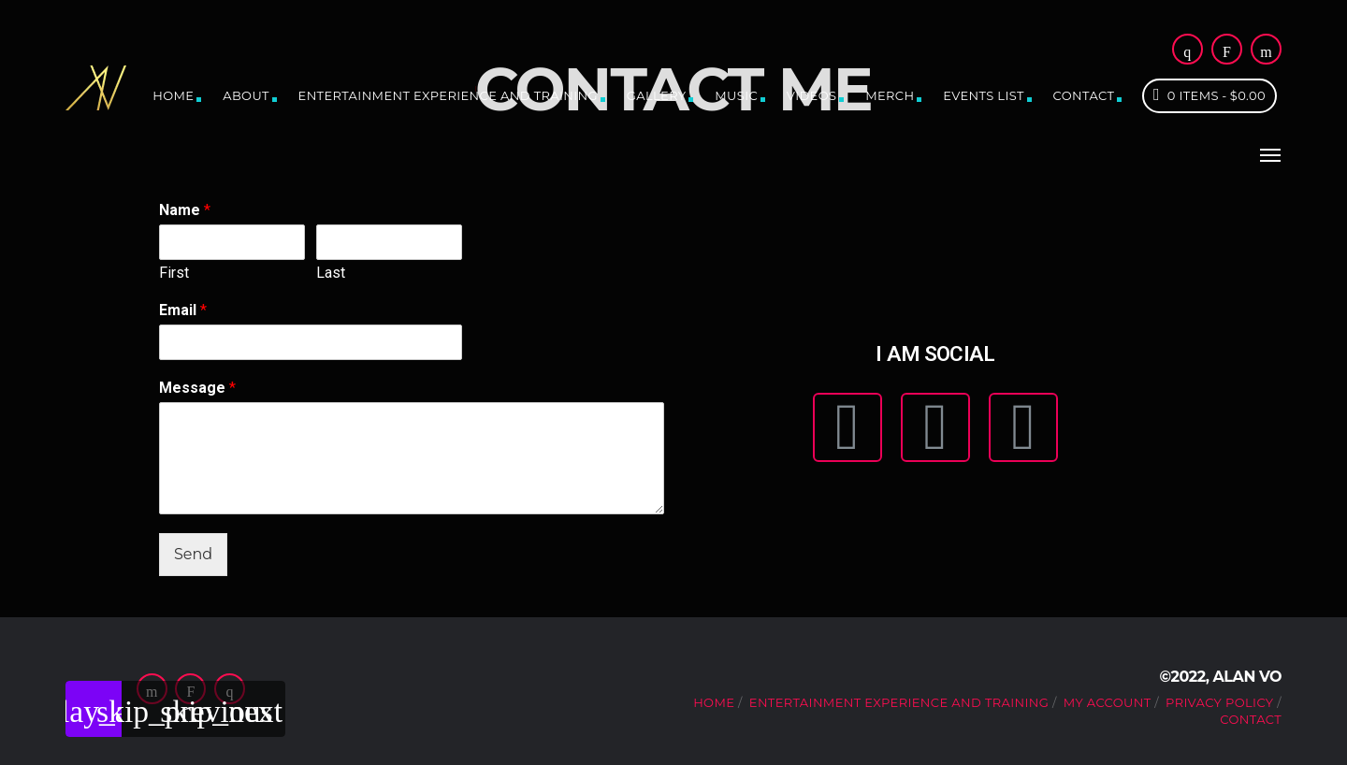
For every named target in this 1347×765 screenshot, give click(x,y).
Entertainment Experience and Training (448, 95)
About (246, 95)
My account (1107, 702)
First (174, 272)
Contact (1084, 95)
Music (736, 95)
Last (330, 272)
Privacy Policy (1219, 702)
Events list (983, 95)
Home (173, 95)
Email (183, 310)
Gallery (657, 95)
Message (197, 388)
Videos (811, 95)
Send (193, 554)
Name (184, 210)
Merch (889, 95)
